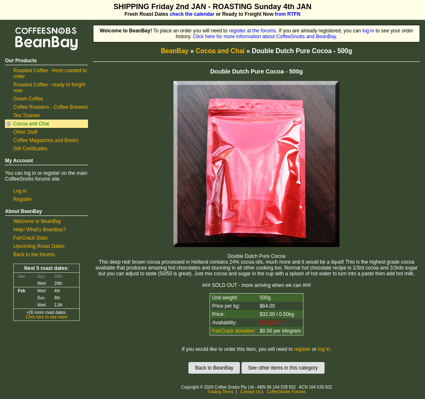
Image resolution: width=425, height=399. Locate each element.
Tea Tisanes (26, 115)
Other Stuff (25, 132)
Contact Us (250, 391)
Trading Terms (220, 391)
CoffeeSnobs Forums (285, 391)
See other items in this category (283, 368)
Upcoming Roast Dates (38, 246)
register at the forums (252, 31)
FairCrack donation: (234, 331)
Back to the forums (34, 254)
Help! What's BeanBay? (39, 230)
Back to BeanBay (214, 368)
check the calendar (192, 14)
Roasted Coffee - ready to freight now (49, 87)
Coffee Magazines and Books (45, 140)
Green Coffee (28, 99)
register (302, 349)
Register (22, 199)
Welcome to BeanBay (37, 221)
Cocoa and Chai (31, 124)
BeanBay (174, 50)
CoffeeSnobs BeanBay (40, 28)
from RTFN (287, 14)
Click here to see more (46, 317)
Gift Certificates (30, 149)
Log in (20, 191)
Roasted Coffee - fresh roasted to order (50, 73)
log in (368, 31)
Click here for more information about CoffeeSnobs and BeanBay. (265, 36)
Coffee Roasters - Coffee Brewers (50, 107)
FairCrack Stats (30, 238)
